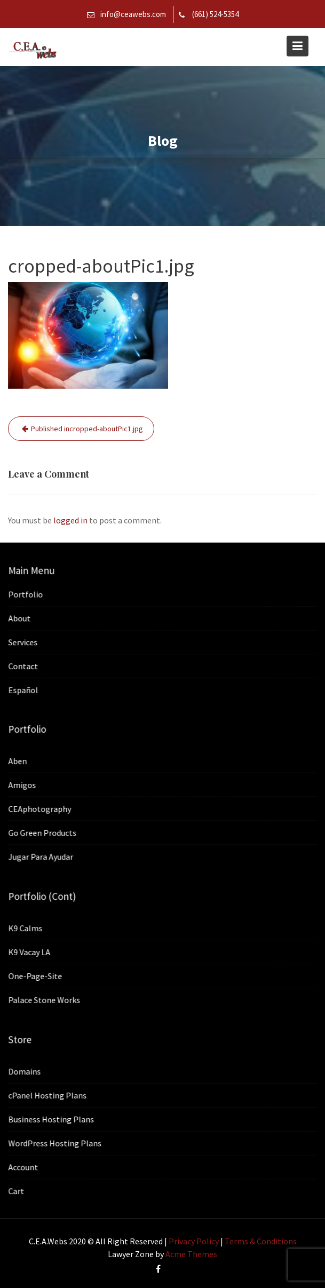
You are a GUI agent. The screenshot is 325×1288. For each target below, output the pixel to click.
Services (24, 641)
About (21, 618)
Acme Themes (191, 1254)
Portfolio (27, 594)
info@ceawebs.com (133, 14)
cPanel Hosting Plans (49, 1095)
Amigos (23, 785)
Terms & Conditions (261, 1241)
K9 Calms (26, 928)
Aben (19, 761)
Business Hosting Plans (52, 1118)
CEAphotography (41, 808)
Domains (26, 1071)
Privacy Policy (194, 1241)
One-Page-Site (36, 975)
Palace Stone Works (45, 999)
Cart (18, 1190)
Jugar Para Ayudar (42, 856)
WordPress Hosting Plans (56, 1142)
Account (24, 1166)
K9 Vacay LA (30, 952)
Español (24, 689)
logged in (70, 520)
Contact (24, 665)
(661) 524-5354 (215, 14)
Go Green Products (43, 832)
